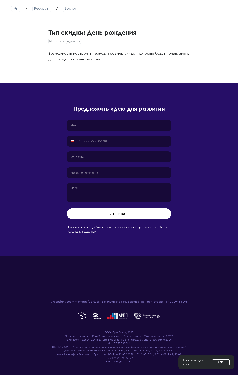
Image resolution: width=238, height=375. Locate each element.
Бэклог (71, 8)
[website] (82, 316)
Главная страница (15, 9)
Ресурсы (41, 8)
